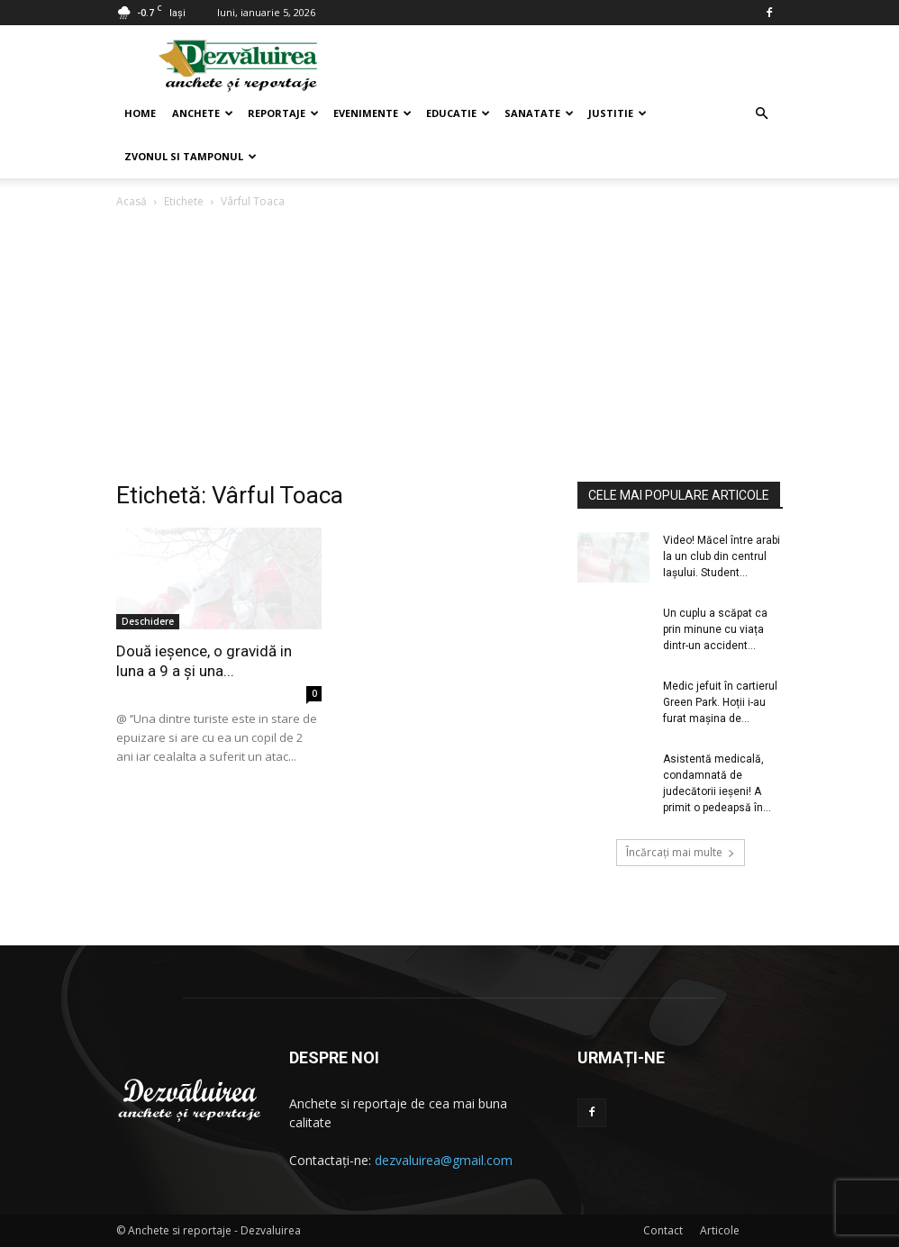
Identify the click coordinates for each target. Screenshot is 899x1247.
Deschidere (148, 621)
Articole (720, 1230)
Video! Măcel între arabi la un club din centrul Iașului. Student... (721, 556)
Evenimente (372, 113)
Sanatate (539, 113)
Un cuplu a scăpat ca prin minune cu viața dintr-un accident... (715, 629)
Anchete (202, 113)
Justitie (617, 113)
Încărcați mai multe (680, 852)
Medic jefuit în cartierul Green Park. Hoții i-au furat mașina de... (720, 702)
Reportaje (283, 113)
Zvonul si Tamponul (190, 156)
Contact (663, 1230)
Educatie (458, 113)
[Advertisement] (449, 347)
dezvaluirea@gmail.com (444, 1160)
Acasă (131, 201)
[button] (761, 113)
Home (140, 113)
